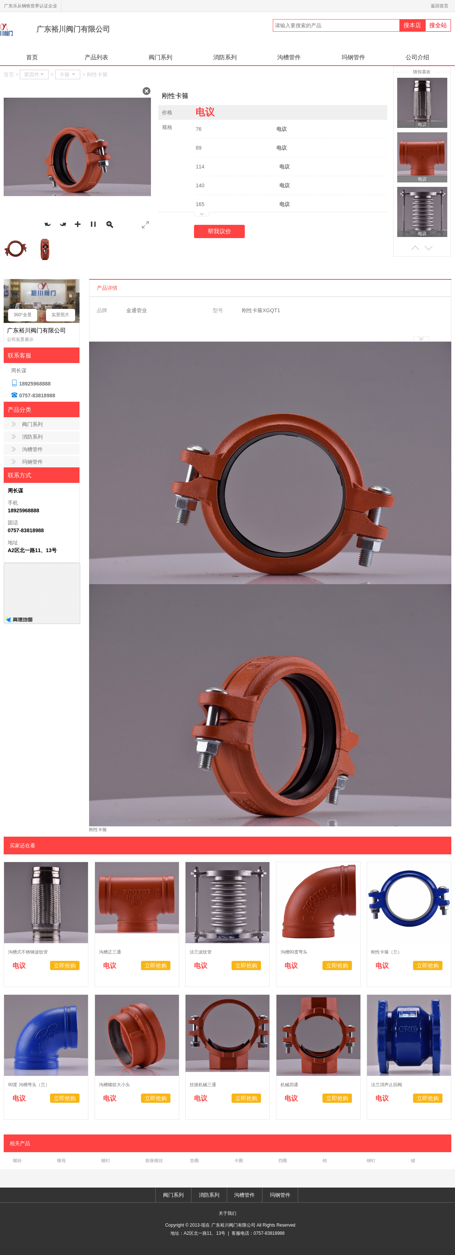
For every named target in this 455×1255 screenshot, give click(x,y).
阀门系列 (160, 57)
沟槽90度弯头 (294, 952)
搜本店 (412, 25)
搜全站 (438, 25)
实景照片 (60, 314)
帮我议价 (219, 231)
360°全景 (23, 314)
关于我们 (227, 1213)
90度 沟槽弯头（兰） (29, 1084)
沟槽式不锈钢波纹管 (28, 952)
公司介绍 (417, 57)
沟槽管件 (289, 57)
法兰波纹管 (201, 952)
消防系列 (225, 57)
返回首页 (441, 5)
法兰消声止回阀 (386, 1084)
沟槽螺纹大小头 (114, 1084)
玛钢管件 (353, 57)
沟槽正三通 (110, 952)
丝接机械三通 (203, 1084)
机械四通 (289, 1084)
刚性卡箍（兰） (386, 952)
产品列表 (96, 57)
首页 (32, 57)
